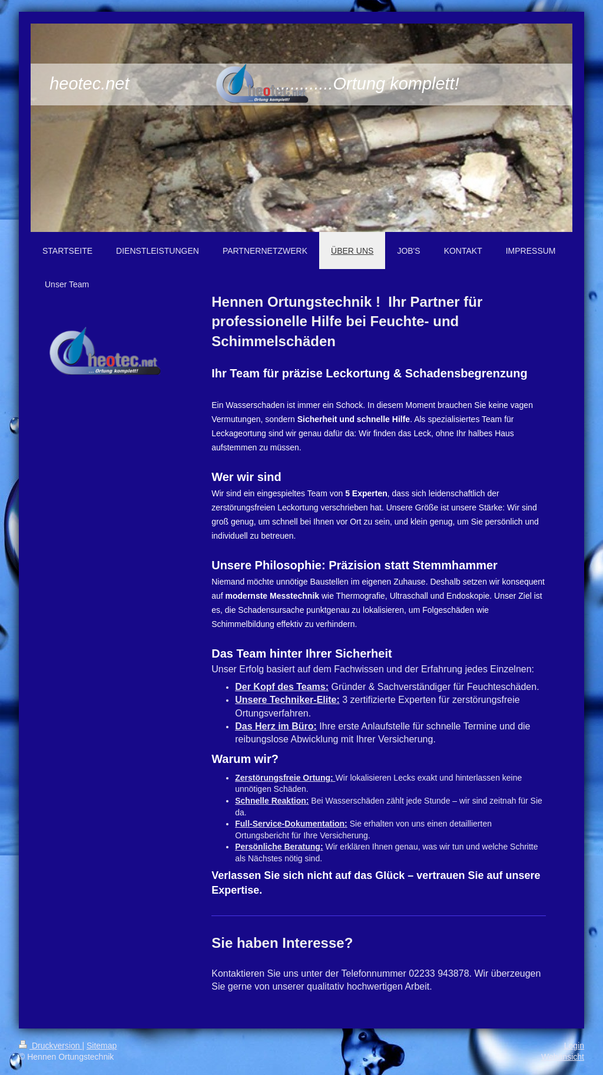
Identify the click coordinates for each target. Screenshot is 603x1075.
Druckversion (50, 1045)
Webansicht (562, 1056)
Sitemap (102, 1045)
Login (574, 1045)
